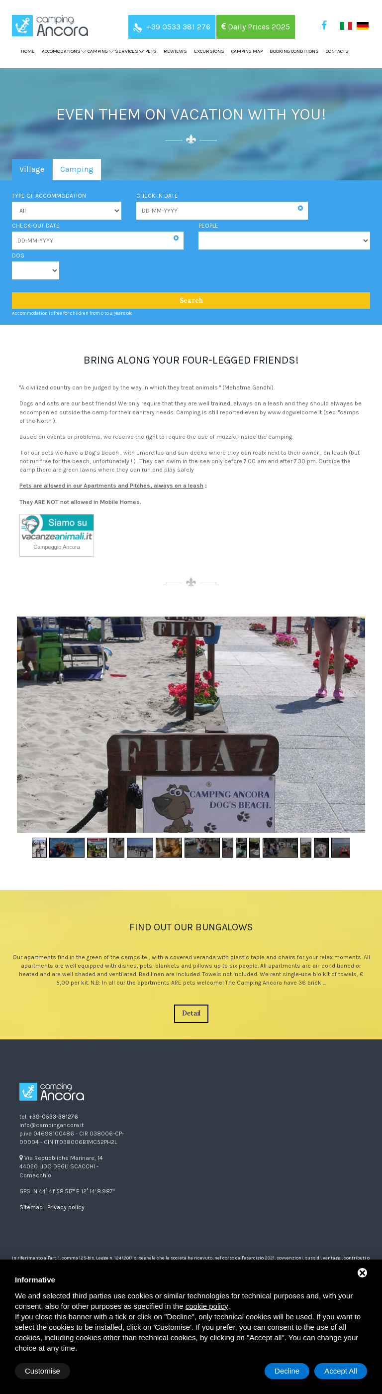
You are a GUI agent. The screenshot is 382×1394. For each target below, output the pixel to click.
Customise (42, 1371)
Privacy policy (66, 1207)
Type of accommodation (49, 195)
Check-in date (157, 195)
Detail (191, 1013)
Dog (18, 255)
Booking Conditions (294, 51)
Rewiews (175, 51)
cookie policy (207, 1306)
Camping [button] (98, 51)
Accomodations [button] (61, 51)
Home (28, 51)
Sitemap (31, 1207)
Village (31, 169)
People (208, 225)
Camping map (247, 51)
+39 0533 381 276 (171, 26)
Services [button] (126, 51)
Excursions (209, 51)
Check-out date (36, 225)
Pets (151, 51)
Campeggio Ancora (56, 547)
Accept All (340, 1371)
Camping (77, 169)
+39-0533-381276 (53, 1116)
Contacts (337, 51)
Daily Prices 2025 (255, 26)
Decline (287, 1371)
